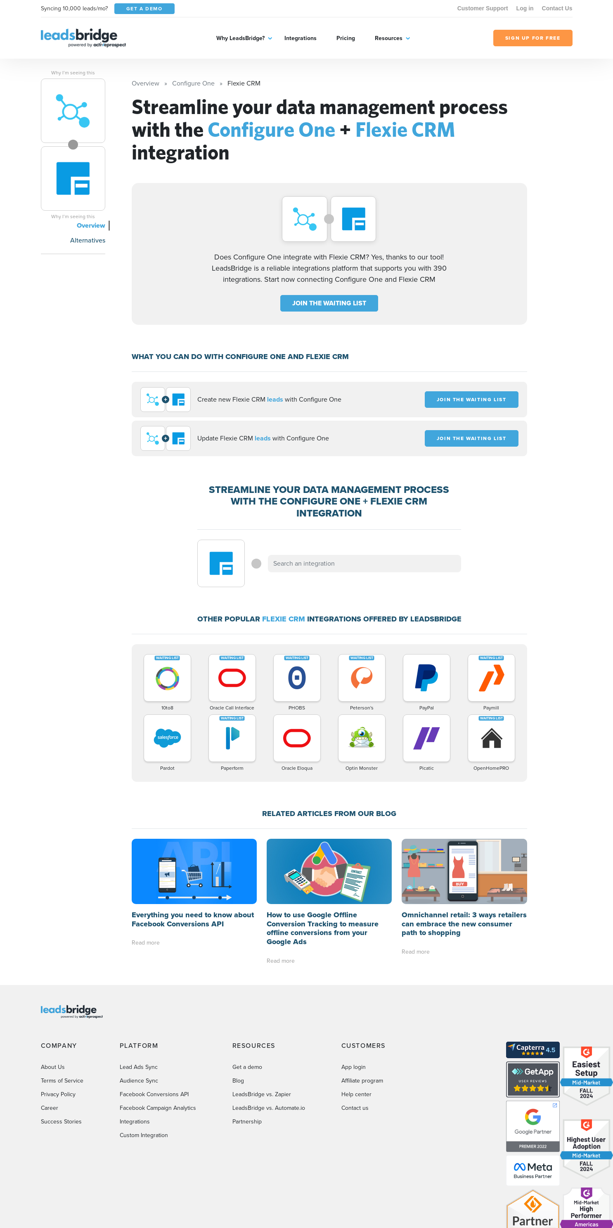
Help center (356, 1094)
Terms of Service (62, 1080)
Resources (388, 38)
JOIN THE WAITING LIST (329, 303)
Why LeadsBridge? (240, 38)
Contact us (355, 1108)
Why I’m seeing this (73, 72)
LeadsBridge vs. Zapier (261, 1094)
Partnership (247, 1121)
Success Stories (61, 1121)
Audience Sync (139, 1080)
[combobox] (364, 563)
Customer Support (482, 8)
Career (49, 1108)
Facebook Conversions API (154, 1094)
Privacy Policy (58, 1094)
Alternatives (87, 240)
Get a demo (247, 1067)
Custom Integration (144, 1135)
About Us (53, 1067)
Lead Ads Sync (139, 1067)
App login (353, 1067)
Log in (525, 8)
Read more (146, 942)
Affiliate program (362, 1080)
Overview (91, 225)
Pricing (345, 38)
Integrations (300, 38)
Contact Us (557, 8)
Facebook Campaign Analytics (158, 1108)
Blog (238, 1080)
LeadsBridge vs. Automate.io (268, 1108)
